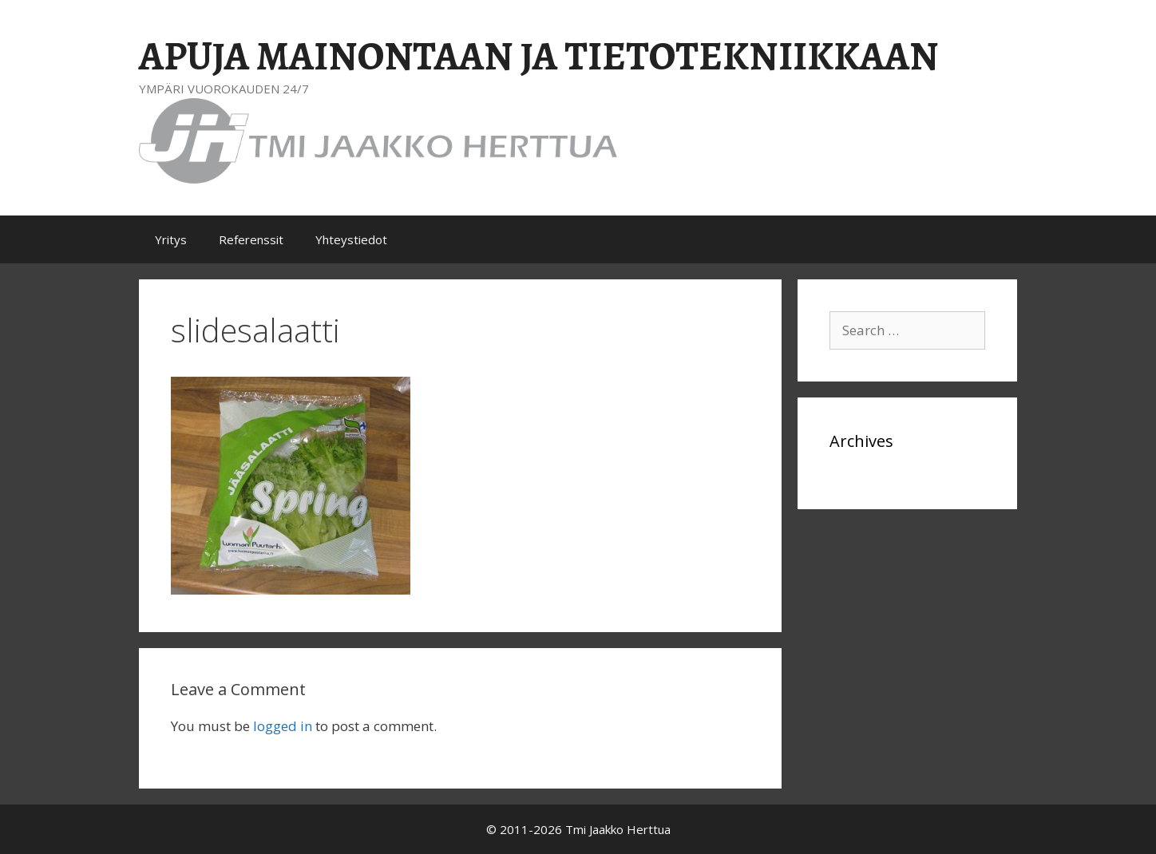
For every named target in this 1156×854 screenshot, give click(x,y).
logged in (282, 726)
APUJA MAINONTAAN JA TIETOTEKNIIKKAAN (539, 56)
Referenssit (251, 239)
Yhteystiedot (351, 239)
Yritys (171, 239)
